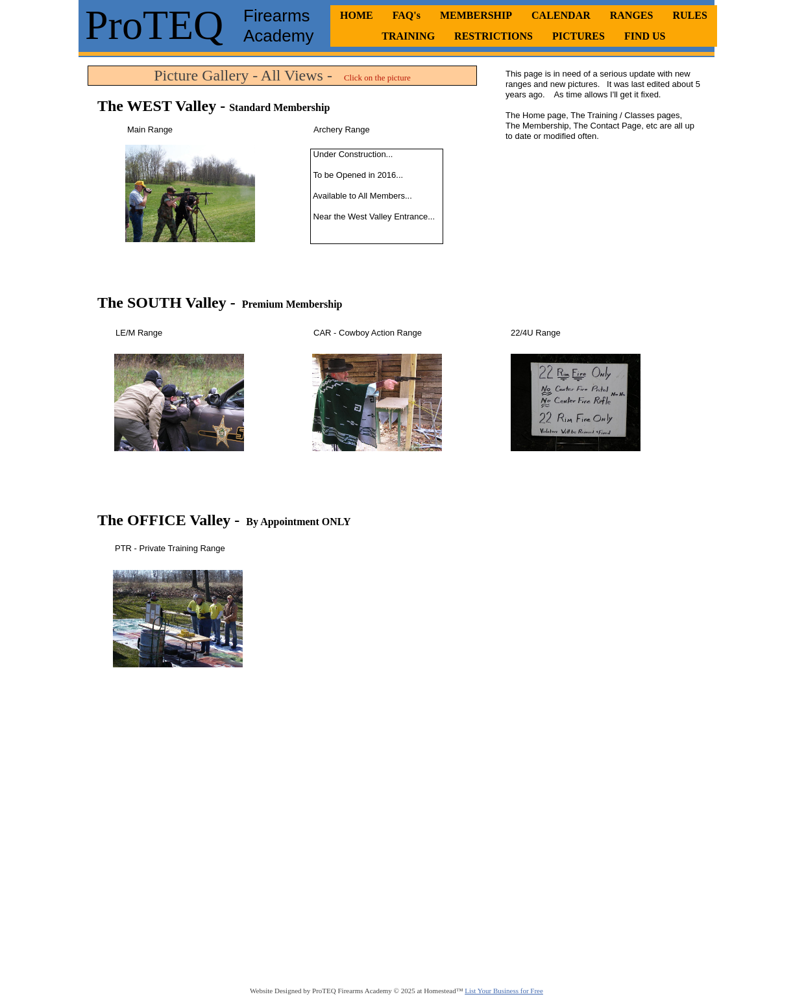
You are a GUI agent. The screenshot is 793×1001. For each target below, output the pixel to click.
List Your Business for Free (504, 991)
